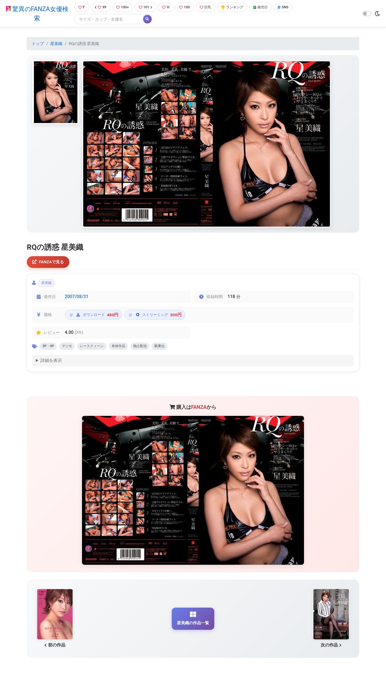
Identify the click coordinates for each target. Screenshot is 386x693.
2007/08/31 (76, 300)
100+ (122, 7)
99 (99, 7)
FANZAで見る (50, 263)
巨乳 (210, 7)
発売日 (271, 7)
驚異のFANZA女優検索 (35, 14)
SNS (295, 7)
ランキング (240, 7)
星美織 (56, 44)
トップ (38, 44)
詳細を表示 (51, 365)
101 (146, 7)
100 (188, 7)
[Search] (106, 20)
